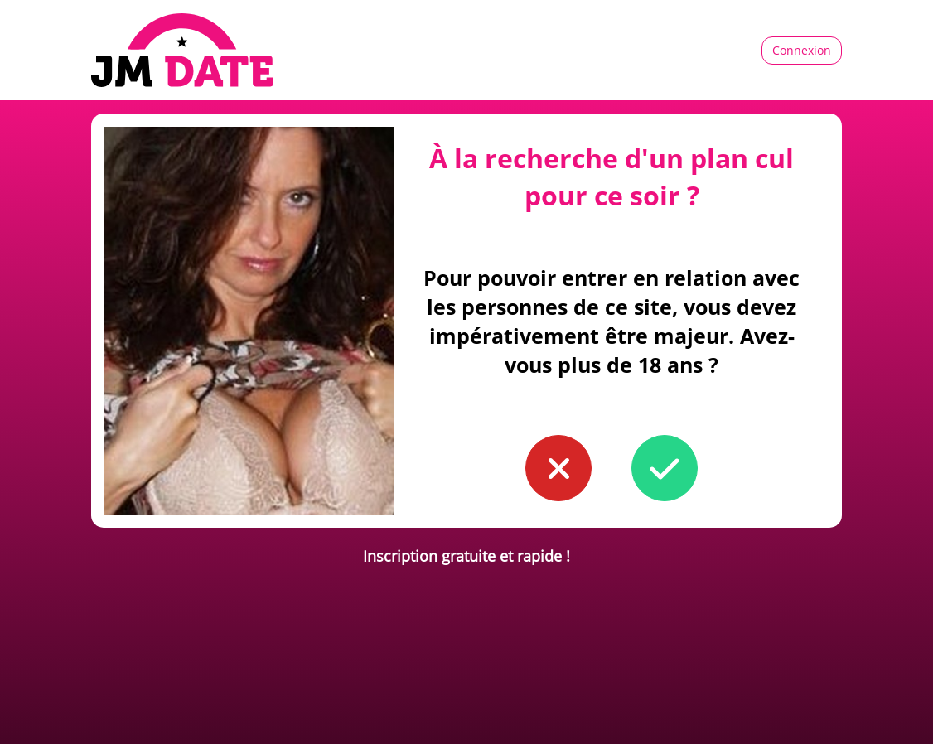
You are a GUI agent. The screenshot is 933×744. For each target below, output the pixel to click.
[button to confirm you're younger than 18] (558, 468)
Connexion (801, 50)
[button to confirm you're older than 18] (664, 468)
